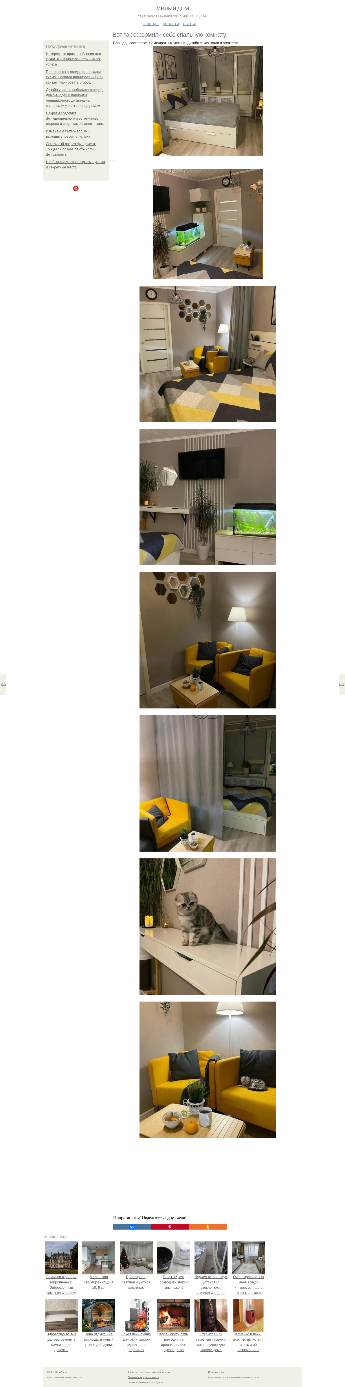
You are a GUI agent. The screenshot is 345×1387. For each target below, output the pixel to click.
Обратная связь (216, 1372)
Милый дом (172, 8)
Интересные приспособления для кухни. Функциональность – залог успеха (73, 59)
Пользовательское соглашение (155, 1372)
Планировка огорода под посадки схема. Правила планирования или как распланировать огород (74, 77)
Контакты (132, 1372)
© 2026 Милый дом (57, 1372)
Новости (171, 23)
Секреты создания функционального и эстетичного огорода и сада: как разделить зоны (75, 118)
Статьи (189, 23)
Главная (151, 23)
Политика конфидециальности (143, 1377)
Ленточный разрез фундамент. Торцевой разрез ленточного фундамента (71, 149)
